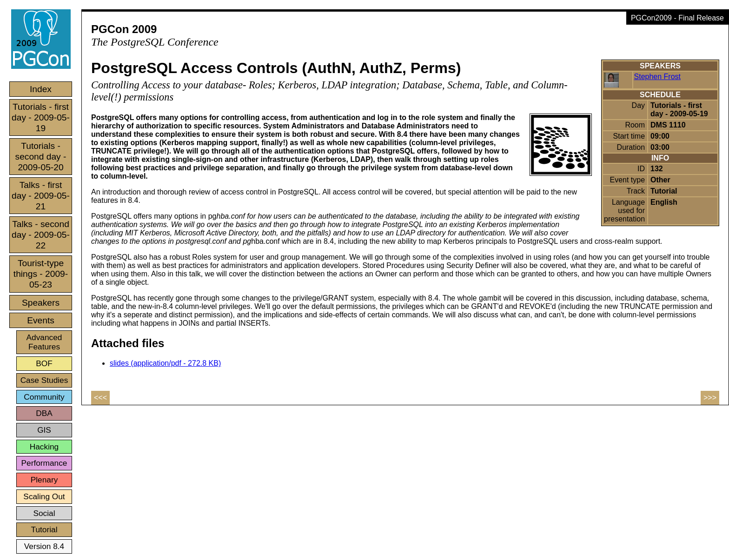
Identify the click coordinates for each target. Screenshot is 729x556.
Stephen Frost (657, 76)
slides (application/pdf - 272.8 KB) (165, 363)
